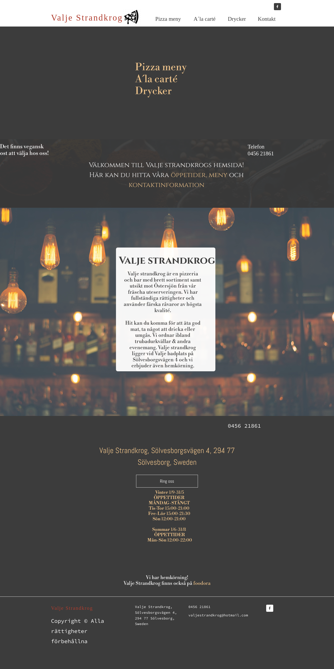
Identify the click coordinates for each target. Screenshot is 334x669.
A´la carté (156, 79)
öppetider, (189, 175)
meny (218, 175)
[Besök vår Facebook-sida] (277, 6)
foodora (202, 583)
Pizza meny (161, 67)
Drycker (153, 91)
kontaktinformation (166, 185)
